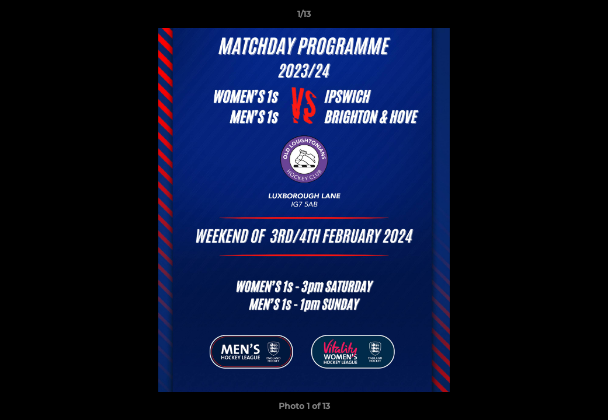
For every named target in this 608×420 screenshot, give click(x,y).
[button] (587, 17)
